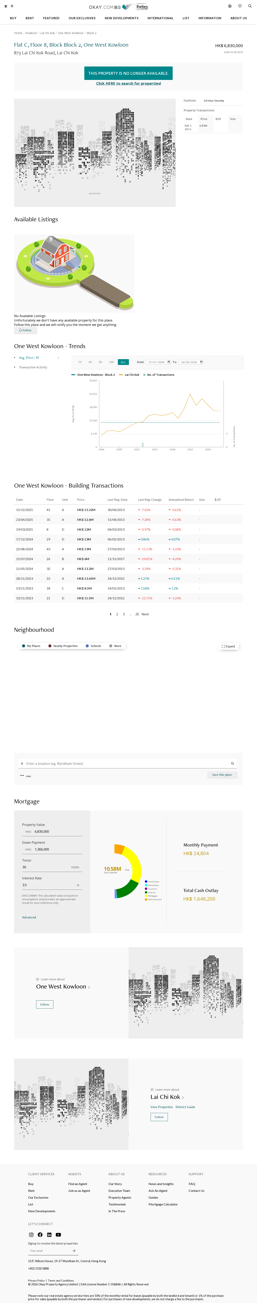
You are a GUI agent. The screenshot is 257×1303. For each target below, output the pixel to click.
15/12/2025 (24, 508)
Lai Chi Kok (47, 33)
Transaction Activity (33, 365)
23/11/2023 (24, 586)
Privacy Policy (36, 1278)
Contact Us (196, 1189)
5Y (100, 360)
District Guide (186, 1105)
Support (196, 1172)
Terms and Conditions (61, 1278)
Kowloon (31, 33)
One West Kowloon (71, 33)
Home (18, 33)
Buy (31, 1182)
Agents (74, 1172)
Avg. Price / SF (29, 355)
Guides (153, 1195)
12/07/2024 (24, 557)
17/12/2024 (24, 537)
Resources (158, 1172)
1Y (80, 360)
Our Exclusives (38, 1195)
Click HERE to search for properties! (128, 81)
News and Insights (161, 1182)
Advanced (29, 915)
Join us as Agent (79, 1189)
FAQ (192, 1182)
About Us (116, 1172)
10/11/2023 (24, 596)
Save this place (222, 773)
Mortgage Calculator (163, 1202)
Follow (44, 1003)
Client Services (41, 1172)
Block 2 (91, 33)
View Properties (162, 1105)
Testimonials (117, 1202)
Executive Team (119, 1189)
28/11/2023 (24, 576)
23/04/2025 (24, 517)
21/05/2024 (24, 566)
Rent (31, 1189)
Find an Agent (77, 1182)
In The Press (116, 1209)
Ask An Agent (158, 1189)
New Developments (41, 1209)
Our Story (115, 1182)
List (30, 1202)
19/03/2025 (24, 527)
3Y (90, 360)
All (123, 360)
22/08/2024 (24, 547)
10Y (111, 360)
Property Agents (119, 1195)
